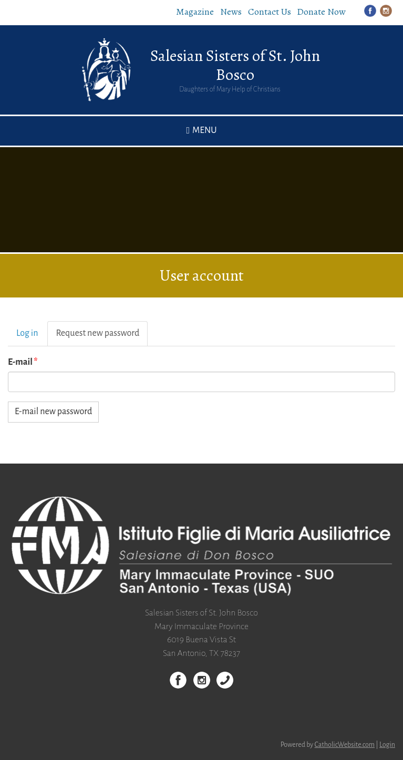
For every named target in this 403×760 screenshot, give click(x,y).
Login (387, 744)
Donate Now (321, 11)
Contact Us (269, 11)
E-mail (23, 362)
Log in (27, 333)
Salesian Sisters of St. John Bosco (235, 65)
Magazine (195, 11)
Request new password (102, 336)
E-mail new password (53, 411)
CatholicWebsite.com (345, 744)
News (231, 11)
